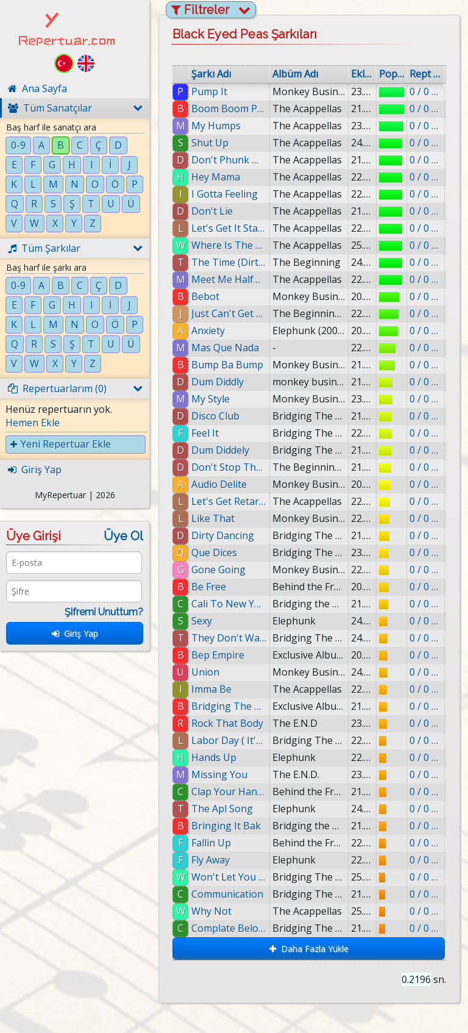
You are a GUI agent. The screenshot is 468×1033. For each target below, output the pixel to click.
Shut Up (210, 142)
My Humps (216, 125)
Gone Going (218, 569)
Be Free (208, 586)
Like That (213, 518)
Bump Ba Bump (227, 364)
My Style (210, 399)
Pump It (209, 91)
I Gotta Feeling (224, 194)
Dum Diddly (217, 381)
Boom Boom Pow (229, 108)
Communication (227, 894)
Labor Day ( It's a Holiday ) (229, 740)
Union (205, 672)
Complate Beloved (229, 928)
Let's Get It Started (229, 228)
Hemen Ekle (32, 422)
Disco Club (215, 416)
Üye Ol (123, 536)
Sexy (201, 620)
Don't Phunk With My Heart (229, 159)
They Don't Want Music (229, 638)
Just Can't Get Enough (229, 313)
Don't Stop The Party (229, 467)
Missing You (219, 774)
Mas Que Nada (225, 347)
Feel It (205, 433)
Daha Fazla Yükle (309, 948)
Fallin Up (211, 842)
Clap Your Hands (229, 791)
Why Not (211, 911)
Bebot (205, 296)
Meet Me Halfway (229, 279)
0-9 (18, 145)
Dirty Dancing (222, 535)
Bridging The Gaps (229, 706)
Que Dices (214, 552)
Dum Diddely (220, 450)
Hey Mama (215, 177)
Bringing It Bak (226, 825)
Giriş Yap (75, 633)
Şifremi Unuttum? (104, 612)
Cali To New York (229, 603)
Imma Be (211, 689)
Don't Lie (212, 211)
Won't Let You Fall (229, 877)
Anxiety (208, 330)
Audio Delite (219, 484)
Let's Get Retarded (229, 501)
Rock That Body (227, 723)
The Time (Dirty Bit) (229, 262)
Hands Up (213, 757)
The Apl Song (222, 808)
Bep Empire (217, 655)
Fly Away (210, 860)
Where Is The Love (229, 245)
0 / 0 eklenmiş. (426, 91)
